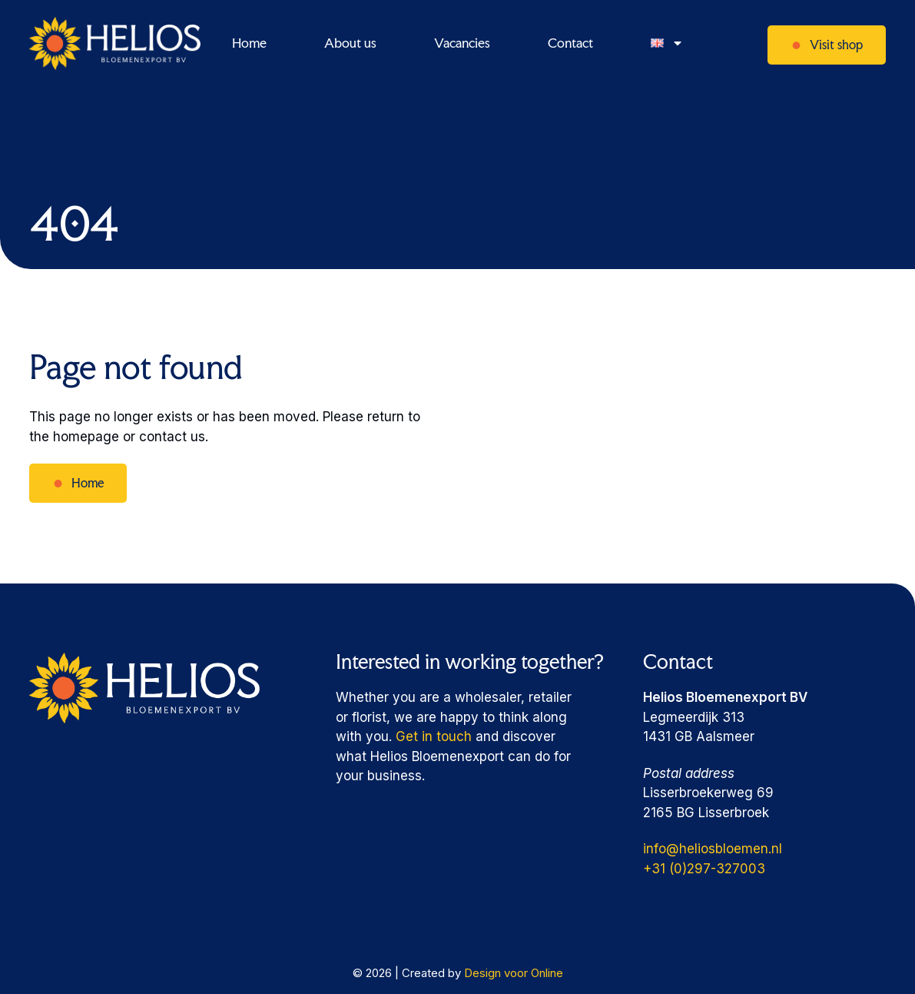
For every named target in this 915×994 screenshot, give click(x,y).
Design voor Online (513, 973)
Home (249, 43)
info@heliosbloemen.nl (712, 848)
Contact (570, 43)
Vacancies (462, 43)
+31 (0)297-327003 (704, 868)
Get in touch (434, 736)
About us (350, 43)
